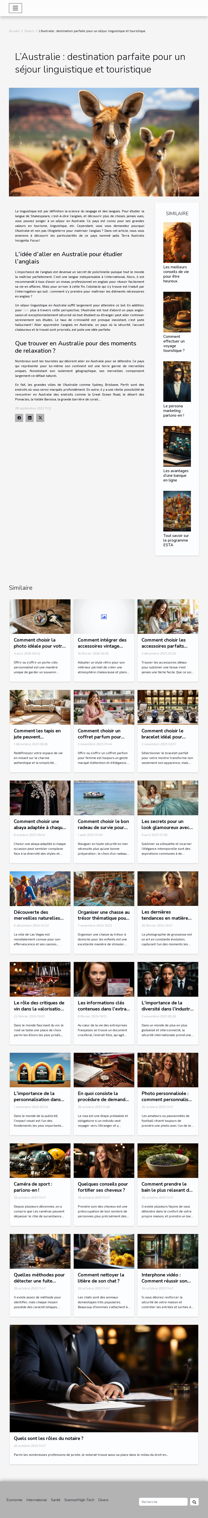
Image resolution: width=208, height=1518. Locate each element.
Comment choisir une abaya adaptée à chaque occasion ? (39, 827)
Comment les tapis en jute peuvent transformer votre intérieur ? (37, 740)
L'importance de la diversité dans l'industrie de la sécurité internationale (168, 1012)
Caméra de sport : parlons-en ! (33, 1187)
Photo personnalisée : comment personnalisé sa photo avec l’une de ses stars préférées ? (166, 1102)
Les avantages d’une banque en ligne (175, 475)
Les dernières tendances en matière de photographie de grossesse (165, 921)
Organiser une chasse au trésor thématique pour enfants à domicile (104, 918)
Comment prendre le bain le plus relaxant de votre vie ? (167, 1190)
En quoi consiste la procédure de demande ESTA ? (103, 1099)
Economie (14, 1499)
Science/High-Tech (79, 1499)
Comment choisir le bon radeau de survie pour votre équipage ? (103, 827)
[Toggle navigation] (15, 8)
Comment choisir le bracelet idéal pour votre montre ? (162, 737)
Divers (29, 31)
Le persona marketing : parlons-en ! (173, 410)
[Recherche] (163, 1502)
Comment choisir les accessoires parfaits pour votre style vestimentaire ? (164, 649)
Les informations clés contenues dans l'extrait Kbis (103, 1009)
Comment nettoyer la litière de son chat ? (101, 1278)
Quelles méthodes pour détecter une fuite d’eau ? (39, 1281)
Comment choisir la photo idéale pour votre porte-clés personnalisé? (39, 649)
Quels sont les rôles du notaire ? (48, 1438)
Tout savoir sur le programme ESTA (176, 540)
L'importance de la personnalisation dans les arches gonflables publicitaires (37, 1102)
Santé (55, 1499)
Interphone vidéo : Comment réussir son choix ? (164, 1281)
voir (26, 310)
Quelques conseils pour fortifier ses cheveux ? (103, 1187)
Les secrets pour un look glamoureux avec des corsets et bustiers (166, 827)
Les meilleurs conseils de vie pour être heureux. (176, 274)
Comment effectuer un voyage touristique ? (174, 343)
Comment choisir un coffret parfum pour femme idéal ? (99, 737)
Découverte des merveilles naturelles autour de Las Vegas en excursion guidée (39, 921)
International (36, 1499)
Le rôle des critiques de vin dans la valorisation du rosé (39, 1009)
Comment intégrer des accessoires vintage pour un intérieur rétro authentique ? (102, 649)
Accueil (14, 31)
